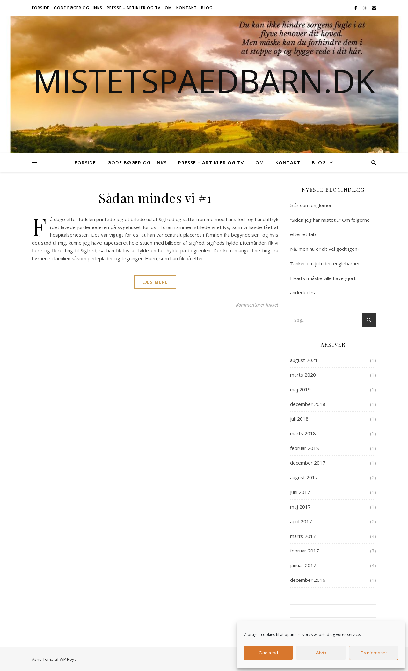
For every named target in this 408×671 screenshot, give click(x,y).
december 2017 (307, 462)
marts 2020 (303, 375)
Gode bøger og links (78, 8)
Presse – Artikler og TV (133, 8)
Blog (207, 8)
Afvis (321, 652)
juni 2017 (300, 492)
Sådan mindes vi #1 (155, 197)
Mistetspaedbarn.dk (204, 81)
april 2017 (301, 521)
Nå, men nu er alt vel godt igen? (325, 249)
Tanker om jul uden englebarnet (325, 263)
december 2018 (307, 404)
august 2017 (304, 477)
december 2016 (307, 580)
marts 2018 (303, 433)
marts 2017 (303, 536)
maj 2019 (300, 389)
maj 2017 (300, 506)
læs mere (155, 282)
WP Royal (69, 659)
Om (168, 8)
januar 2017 (303, 565)
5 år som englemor (311, 205)
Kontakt (186, 8)
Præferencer (374, 652)
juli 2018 (299, 418)
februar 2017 (304, 550)
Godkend (268, 652)
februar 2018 (304, 448)
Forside (40, 8)
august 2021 (304, 360)
